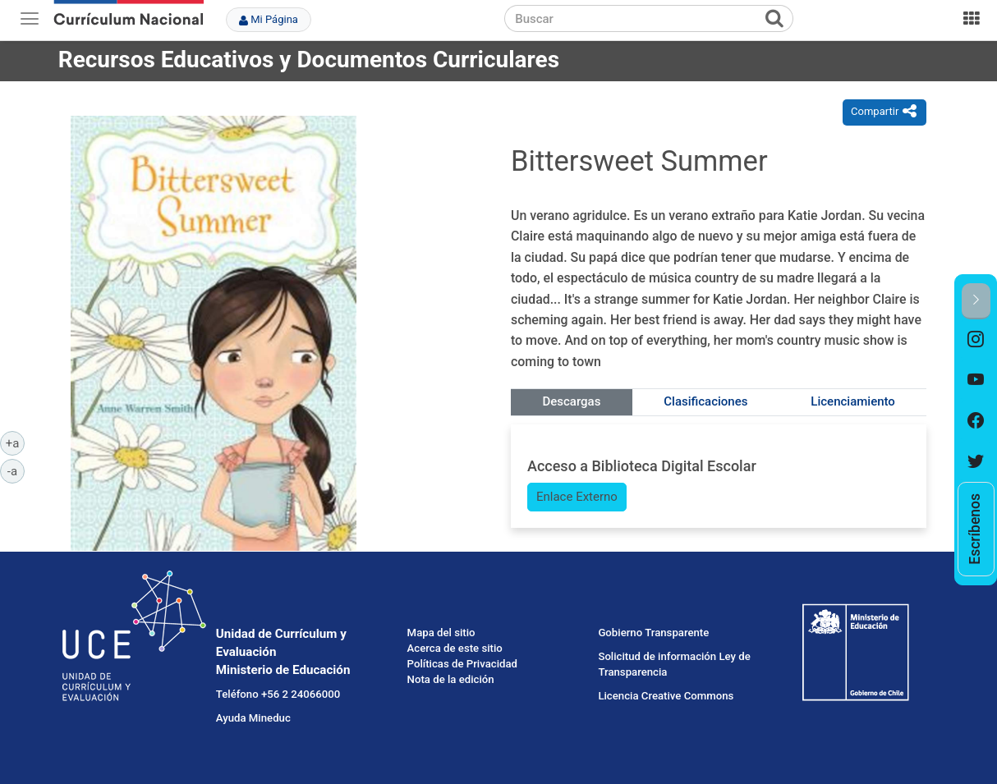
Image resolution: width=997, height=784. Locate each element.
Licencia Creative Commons (665, 696)
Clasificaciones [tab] (705, 401)
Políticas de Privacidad (462, 664)
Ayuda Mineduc (253, 718)
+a (15, 442)
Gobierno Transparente (653, 632)
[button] (976, 301)
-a (16, 470)
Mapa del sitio (441, 632)
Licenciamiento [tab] (852, 401)
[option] (976, 339)
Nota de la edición (450, 679)
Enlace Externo (577, 496)
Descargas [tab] (571, 401)
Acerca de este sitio (455, 648)
